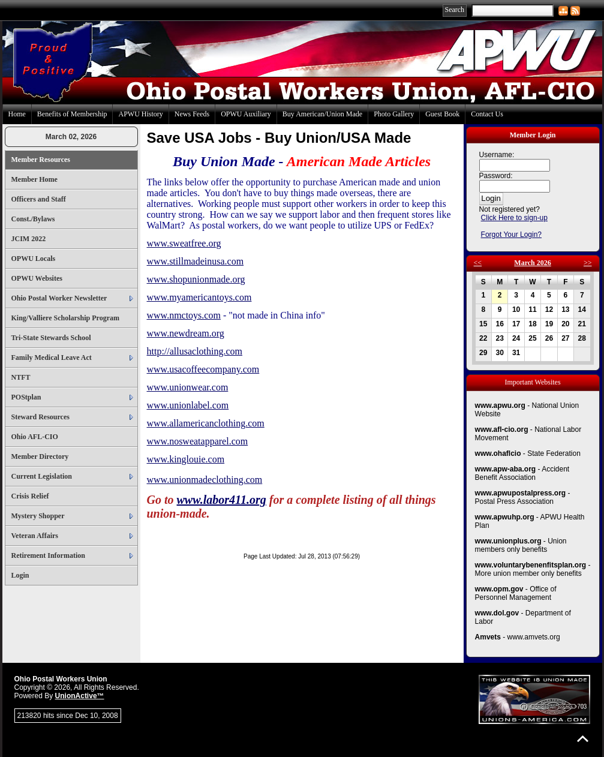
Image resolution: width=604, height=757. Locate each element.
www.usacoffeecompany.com (203, 369)
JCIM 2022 (28, 239)
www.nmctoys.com (184, 315)
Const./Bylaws (33, 219)
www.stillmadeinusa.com (195, 261)
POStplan (26, 397)
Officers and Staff (38, 199)
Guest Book (442, 114)
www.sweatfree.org (184, 243)
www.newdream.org (185, 333)
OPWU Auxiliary (246, 114)
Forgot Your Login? (511, 234)
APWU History (140, 114)
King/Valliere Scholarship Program (65, 318)
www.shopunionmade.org (196, 279)
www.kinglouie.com (186, 459)
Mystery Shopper (38, 516)
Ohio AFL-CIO (34, 436)
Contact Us (487, 114)
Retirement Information (48, 555)
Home (17, 114)
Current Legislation (41, 476)
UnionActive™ (79, 696)
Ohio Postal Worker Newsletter (59, 298)
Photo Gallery (394, 114)
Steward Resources (40, 417)
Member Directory (40, 456)
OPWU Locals (33, 258)
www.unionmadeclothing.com (205, 479)
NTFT (21, 377)
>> (588, 263)
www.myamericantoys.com (199, 297)
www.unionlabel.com (188, 405)
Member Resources (41, 159)
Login (20, 575)
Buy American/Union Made (322, 114)
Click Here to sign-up (514, 218)
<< (478, 263)
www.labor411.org (221, 499)
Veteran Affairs (35, 535)
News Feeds (192, 114)
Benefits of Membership (72, 114)
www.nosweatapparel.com (197, 441)
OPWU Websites (36, 278)
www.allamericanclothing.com (206, 423)
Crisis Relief (30, 496)
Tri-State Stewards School (51, 338)
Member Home (34, 179)
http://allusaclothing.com (195, 351)
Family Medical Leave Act (51, 357)
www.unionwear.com (188, 387)
